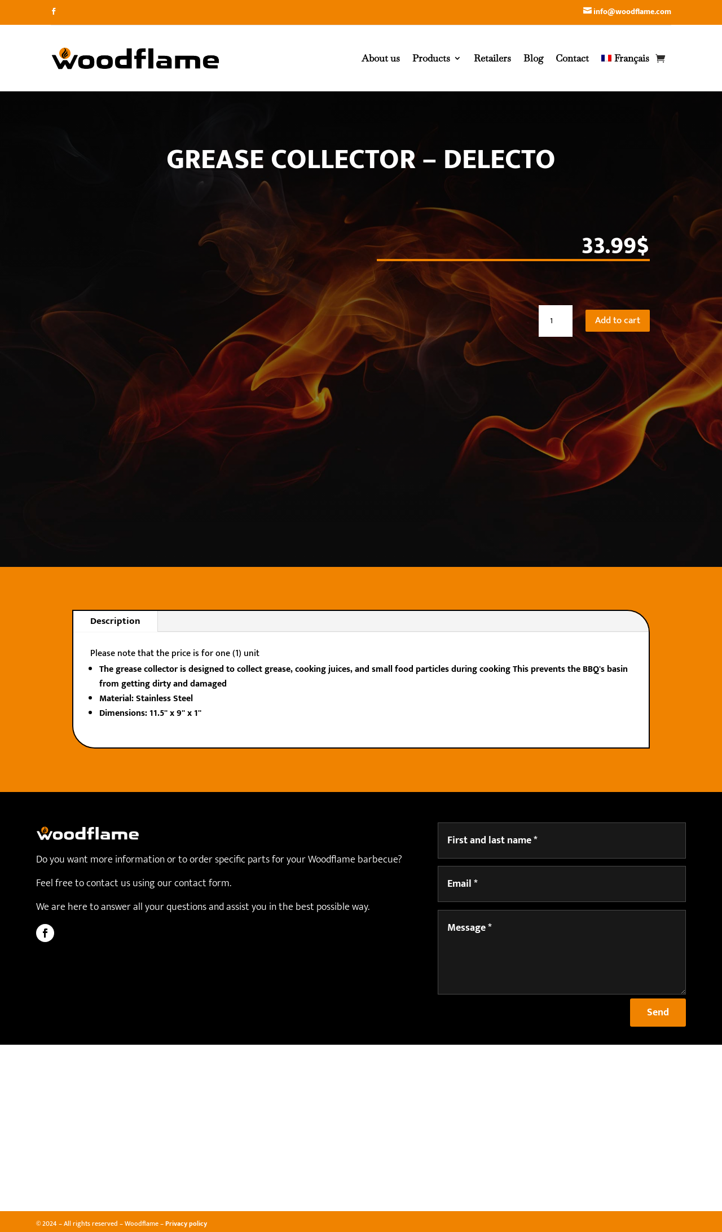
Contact (572, 58)
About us (381, 58)
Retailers (492, 58)
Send (658, 1012)
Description (115, 621)
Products (431, 58)
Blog (533, 58)
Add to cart (617, 320)
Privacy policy (186, 1223)
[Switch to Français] (625, 58)
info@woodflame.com (632, 11)
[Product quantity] (556, 321)
